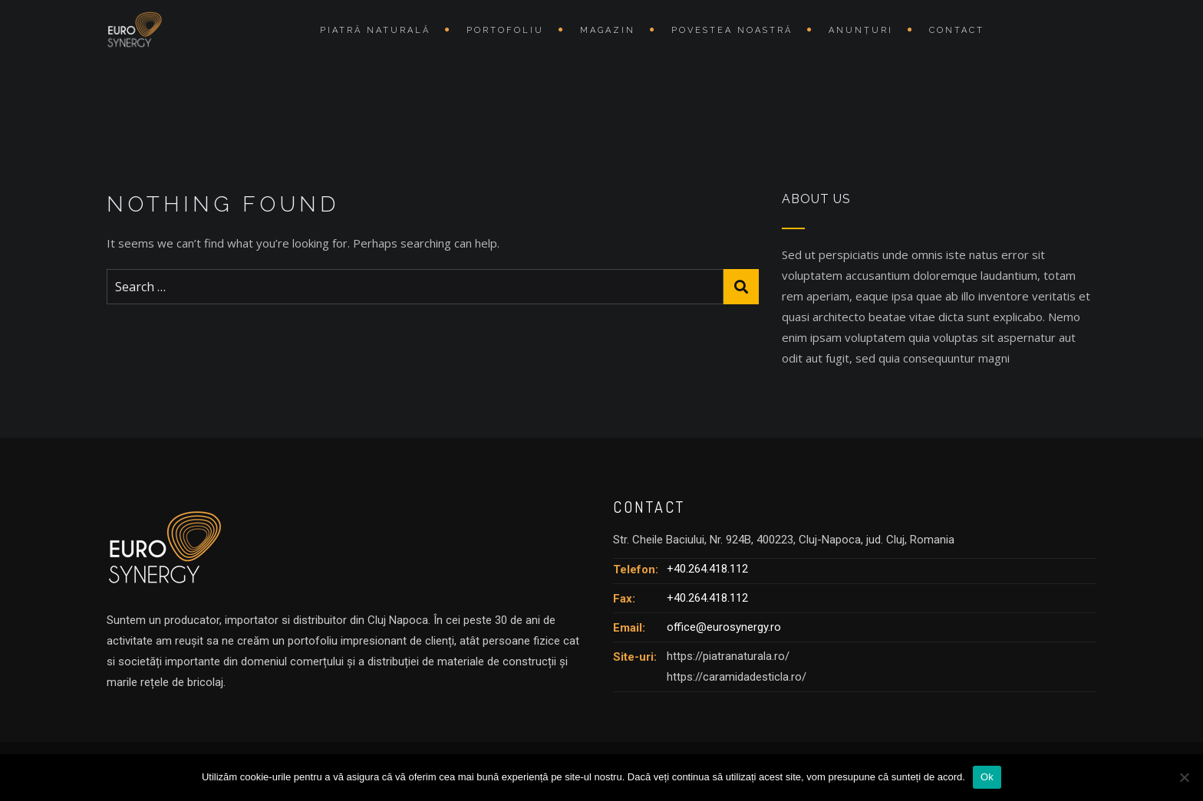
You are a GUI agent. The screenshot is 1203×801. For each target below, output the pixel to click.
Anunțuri (861, 30)
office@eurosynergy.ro (724, 627)
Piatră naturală (375, 30)
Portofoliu (505, 30)
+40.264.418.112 (707, 569)
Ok (987, 777)
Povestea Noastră (732, 30)
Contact (956, 30)
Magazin (607, 30)
